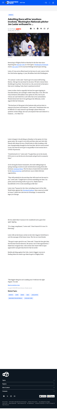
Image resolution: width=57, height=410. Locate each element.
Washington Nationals (41, 66)
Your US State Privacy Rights (44, 403)
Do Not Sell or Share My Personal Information (18, 403)
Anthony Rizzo (18, 170)
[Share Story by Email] (44, 30)
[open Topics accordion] (28, 382)
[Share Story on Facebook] (31, 30)
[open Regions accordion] (28, 385)
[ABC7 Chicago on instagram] (11, 397)
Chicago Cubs (20, 66)
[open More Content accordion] (28, 389)
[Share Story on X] (34, 30)
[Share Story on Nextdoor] (41, 30)
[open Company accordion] (28, 393)
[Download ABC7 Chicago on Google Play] (51, 398)
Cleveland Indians (28, 191)
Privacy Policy (5, 403)
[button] (3, 2)
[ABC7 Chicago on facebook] (3, 397)
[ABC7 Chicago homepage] (11, 2)
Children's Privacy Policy (33, 403)
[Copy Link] (48, 30)
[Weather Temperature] (41, 2)
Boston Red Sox (16, 172)
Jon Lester (15, 68)
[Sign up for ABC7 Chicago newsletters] (14, 397)
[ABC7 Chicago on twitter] (7, 397)
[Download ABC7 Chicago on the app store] (42, 398)
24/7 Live (22, 2)
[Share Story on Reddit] (37, 30)
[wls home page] (5, 376)
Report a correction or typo (14, 286)
